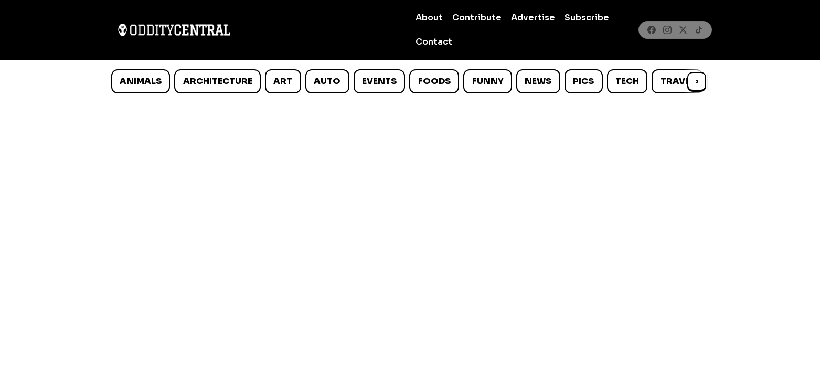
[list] (410, 81)
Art (282, 81)
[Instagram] (667, 30)
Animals (141, 81)
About (429, 17)
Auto (327, 81)
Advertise (533, 17)
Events (379, 81)
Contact (434, 41)
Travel (678, 81)
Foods (434, 81)
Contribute (477, 17)
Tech (627, 81)
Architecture (217, 81)
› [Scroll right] (696, 81)
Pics (583, 81)
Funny (488, 81)
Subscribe (587, 17)
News (538, 81)
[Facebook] (651, 30)
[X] (683, 30)
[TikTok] (699, 30)
